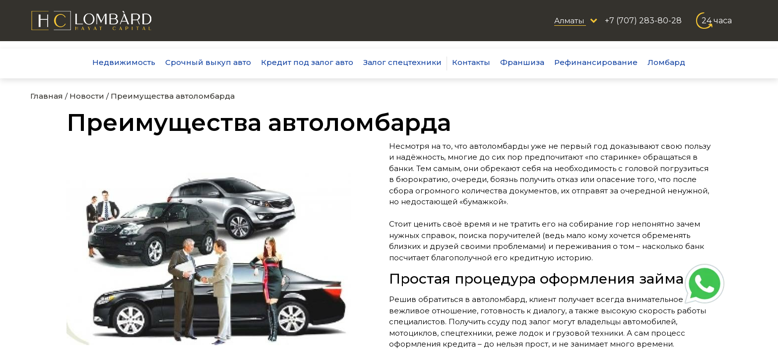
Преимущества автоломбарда (173, 96)
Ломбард (666, 62)
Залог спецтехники (402, 62)
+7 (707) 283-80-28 (643, 20)
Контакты (471, 62)
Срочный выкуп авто (208, 62)
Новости (86, 96)
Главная (46, 96)
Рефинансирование (596, 62)
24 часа (717, 20)
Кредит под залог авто (307, 62)
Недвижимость (123, 62)
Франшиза (522, 62)
